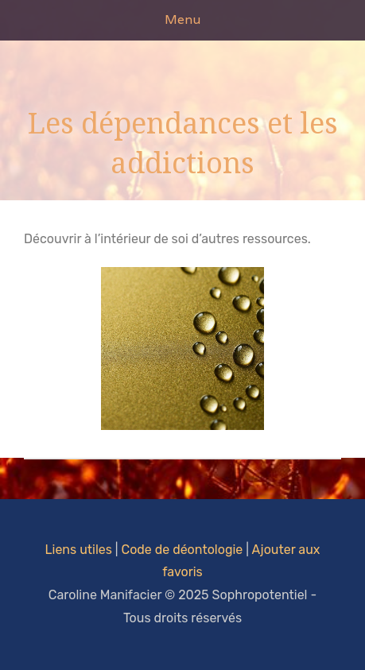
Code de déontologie (182, 549)
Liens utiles (78, 549)
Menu (182, 19)
